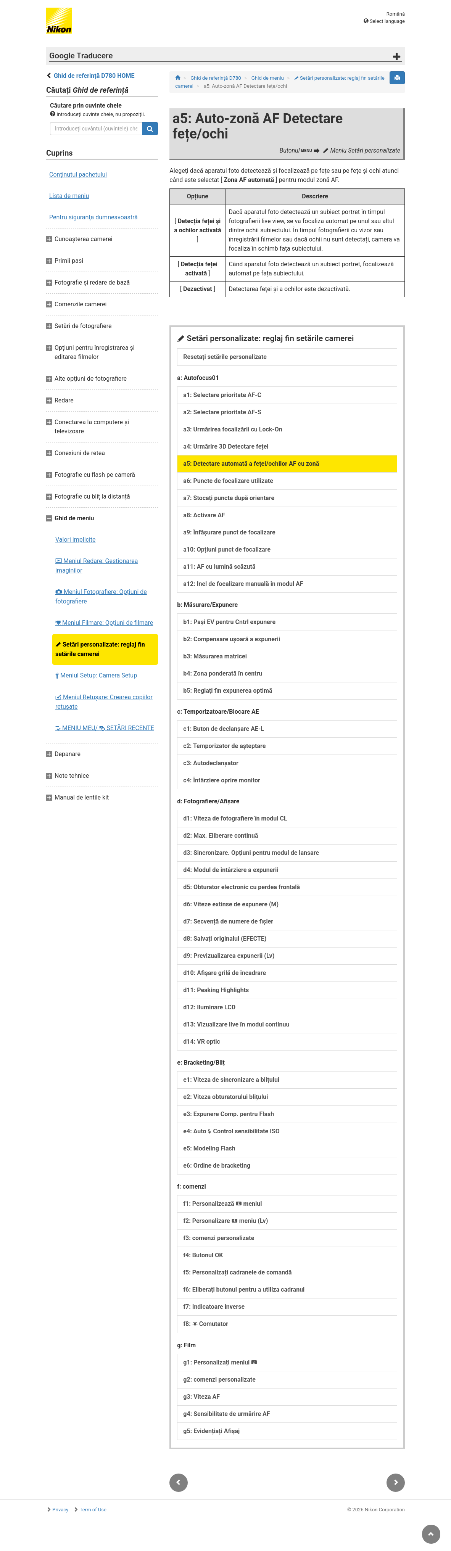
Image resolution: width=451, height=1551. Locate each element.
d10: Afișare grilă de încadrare (224, 973)
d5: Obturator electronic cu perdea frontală (241, 887)
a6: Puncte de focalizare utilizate (228, 480)
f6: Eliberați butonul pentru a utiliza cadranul (243, 1289)
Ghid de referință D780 (216, 78)
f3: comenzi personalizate (218, 1238)
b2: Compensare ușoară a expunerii (231, 639)
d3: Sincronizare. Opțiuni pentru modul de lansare (251, 852)
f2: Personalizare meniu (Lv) (225, 1220)
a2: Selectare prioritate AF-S (222, 412)
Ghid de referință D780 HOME (94, 75)
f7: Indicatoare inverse (214, 1306)
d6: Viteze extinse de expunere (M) (231, 904)
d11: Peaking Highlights (216, 990)
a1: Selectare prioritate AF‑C (222, 395)
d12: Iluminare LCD (209, 1007)
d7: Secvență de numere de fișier (228, 921)
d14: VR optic (201, 1041)
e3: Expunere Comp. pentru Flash (228, 1114)
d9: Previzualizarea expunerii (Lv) (228, 955)
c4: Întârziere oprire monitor (221, 780)
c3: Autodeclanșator (210, 763)
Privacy (60, 1509)
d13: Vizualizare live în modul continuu (236, 1024)
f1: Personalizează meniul (222, 1203)
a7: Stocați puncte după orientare (228, 498)
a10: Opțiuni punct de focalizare (227, 549)
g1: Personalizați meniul (220, 1362)
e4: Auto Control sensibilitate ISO (231, 1131)
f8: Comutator (205, 1323)
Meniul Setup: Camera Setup (96, 675)
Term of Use (93, 1509)
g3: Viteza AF (201, 1396)
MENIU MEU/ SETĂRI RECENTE (104, 728)
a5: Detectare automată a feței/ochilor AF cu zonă (251, 463)
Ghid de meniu (268, 78)
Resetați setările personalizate (225, 356)
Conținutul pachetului (78, 174)
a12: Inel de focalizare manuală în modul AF (243, 583)
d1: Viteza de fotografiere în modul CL (235, 818)
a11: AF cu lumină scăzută (219, 566)
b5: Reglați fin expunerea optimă (227, 690)
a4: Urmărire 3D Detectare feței (225, 446)
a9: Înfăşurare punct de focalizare (229, 532)
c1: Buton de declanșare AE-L (223, 728)
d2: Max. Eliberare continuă (220, 835)
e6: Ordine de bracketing (216, 1165)
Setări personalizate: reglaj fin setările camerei (100, 649)
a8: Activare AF (204, 515)
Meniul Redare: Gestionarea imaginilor (96, 565)
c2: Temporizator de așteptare (224, 746)
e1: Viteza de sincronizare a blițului (231, 1079)
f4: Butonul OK (203, 1255)
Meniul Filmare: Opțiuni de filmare (104, 622)
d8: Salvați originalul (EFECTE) (224, 938)
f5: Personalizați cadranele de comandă (237, 1272)
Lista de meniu (69, 196)
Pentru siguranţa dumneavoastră (93, 217)
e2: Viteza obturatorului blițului (225, 1097)
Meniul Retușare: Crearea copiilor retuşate (104, 701)
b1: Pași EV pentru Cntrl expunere (229, 622)
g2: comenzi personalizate (219, 1379)
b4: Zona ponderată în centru (222, 673)
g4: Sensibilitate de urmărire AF (226, 1413)
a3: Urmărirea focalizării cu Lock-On (232, 429)
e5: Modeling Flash (209, 1148)
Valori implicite (75, 539)
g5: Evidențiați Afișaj (211, 1431)
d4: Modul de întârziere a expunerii (230, 870)
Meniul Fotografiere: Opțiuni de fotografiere (101, 596)
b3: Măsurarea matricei (215, 656)
